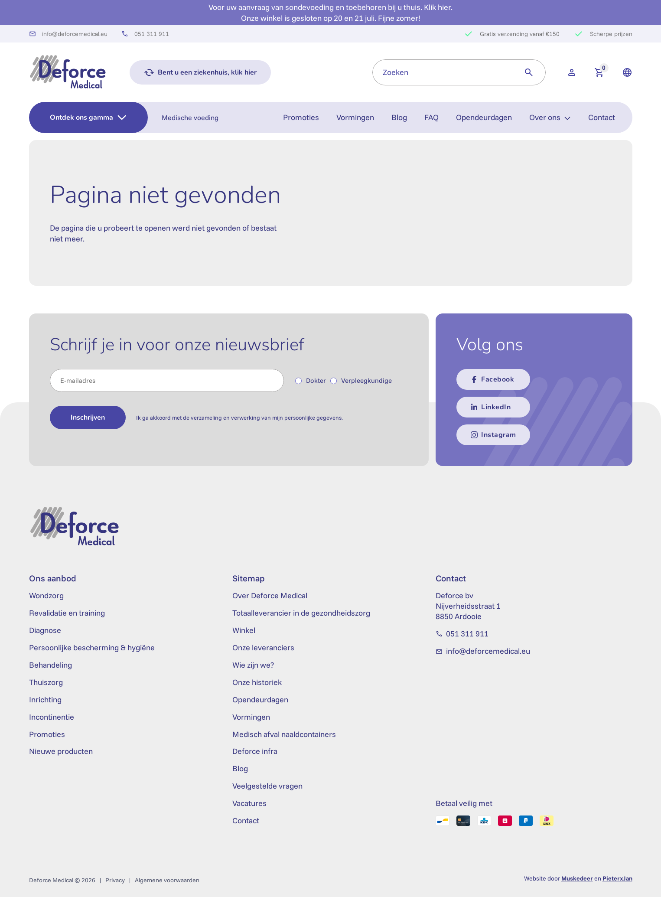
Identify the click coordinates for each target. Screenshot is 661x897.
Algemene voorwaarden (167, 880)
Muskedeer (577, 878)
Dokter (316, 380)
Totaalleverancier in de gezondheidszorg (301, 613)
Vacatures (249, 803)
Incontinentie (51, 717)
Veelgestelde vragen (267, 786)
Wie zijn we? (253, 665)
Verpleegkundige (366, 380)
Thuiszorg (46, 682)
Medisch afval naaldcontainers (284, 734)
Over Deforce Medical (269, 595)
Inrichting (45, 700)
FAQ (431, 117)
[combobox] (442, 72)
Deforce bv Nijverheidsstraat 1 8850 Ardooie (468, 605)
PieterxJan (617, 878)
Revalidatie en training (67, 613)
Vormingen (355, 117)
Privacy (115, 880)
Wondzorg (46, 595)
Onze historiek (257, 682)
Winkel (243, 630)
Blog (399, 117)
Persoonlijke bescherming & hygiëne (92, 647)
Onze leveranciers (263, 647)
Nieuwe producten (61, 751)
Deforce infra (254, 751)
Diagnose (45, 630)
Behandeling (50, 665)
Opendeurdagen (484, 117)
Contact (601, 117)
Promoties (301, 117)
